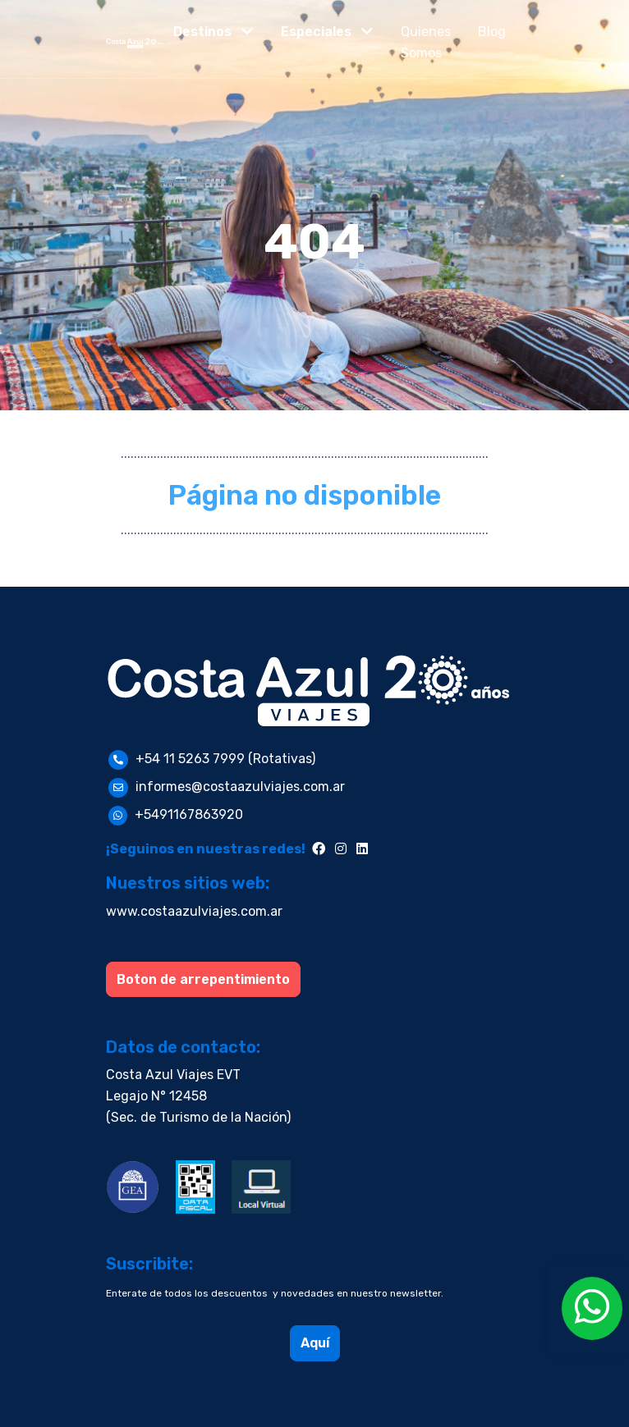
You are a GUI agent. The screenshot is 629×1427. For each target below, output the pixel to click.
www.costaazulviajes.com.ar (194, 911)
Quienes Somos (426, 42)
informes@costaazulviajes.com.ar (240, 786)
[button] (213, 32)
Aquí (315, 1343)
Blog (492, 31)
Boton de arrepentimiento (203, 979)
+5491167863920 (189, 814)
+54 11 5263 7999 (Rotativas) (225, 758)
